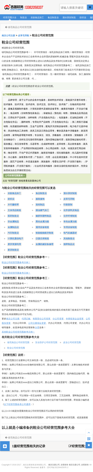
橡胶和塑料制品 (43, 216)
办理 (37, 327)
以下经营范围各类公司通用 (17, 404)
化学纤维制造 (70, 216)
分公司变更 (58, 318)
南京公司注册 (8, 35)
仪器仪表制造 (42, 238)
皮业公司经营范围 (72, 342)
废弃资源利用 (14, 244)
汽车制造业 (13, 233)
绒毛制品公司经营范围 (20, 27)
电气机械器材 (70, 233)
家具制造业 (13, 250)
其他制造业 (69, 238)
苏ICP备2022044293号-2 (57, 467)
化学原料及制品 (71, 210)
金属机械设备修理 (44, 244)
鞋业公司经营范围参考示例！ (16, 262)
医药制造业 (13, 216)
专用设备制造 (70, 227)
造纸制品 (40, 204)
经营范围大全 (9, 17)
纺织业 (83, 17)
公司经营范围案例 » (15, 175)
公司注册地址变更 (37, 323)
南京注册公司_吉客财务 (23, 7)
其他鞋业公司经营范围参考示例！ (18, 332)
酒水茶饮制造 (69, 17)
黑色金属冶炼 (42, 221)
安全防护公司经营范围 (46, 342)
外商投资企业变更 (75, 318)
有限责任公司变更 (41, 318)
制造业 (23, 17)
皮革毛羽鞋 (23, 35)
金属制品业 (13, 227)
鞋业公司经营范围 (16, 348)
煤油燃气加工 (42, 210)
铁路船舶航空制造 (44, 233)
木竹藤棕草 (13, 204)
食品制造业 (53, 17)
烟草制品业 (69, 244)
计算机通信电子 (15, 238)
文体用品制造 (14, 210)
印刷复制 (67, 204)
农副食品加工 (37, 17)
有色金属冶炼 (70, 221)
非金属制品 (13, 221)
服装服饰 (40, 199)
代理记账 (26, 318)
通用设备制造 (42, 227)
